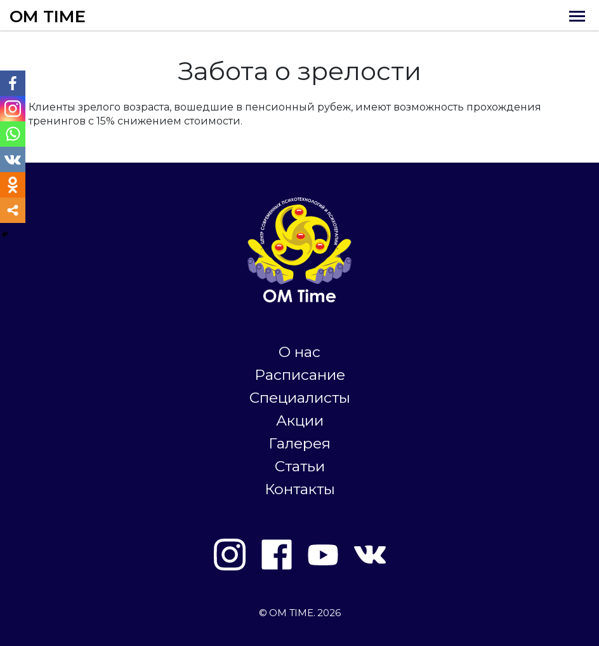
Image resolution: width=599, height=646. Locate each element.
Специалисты (299, 398)
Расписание (299, 375)
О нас (299, 352)
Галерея (299, 443)
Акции (300, 420)
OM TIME (48, 16)
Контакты (300, 489)
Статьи (300, 466)
